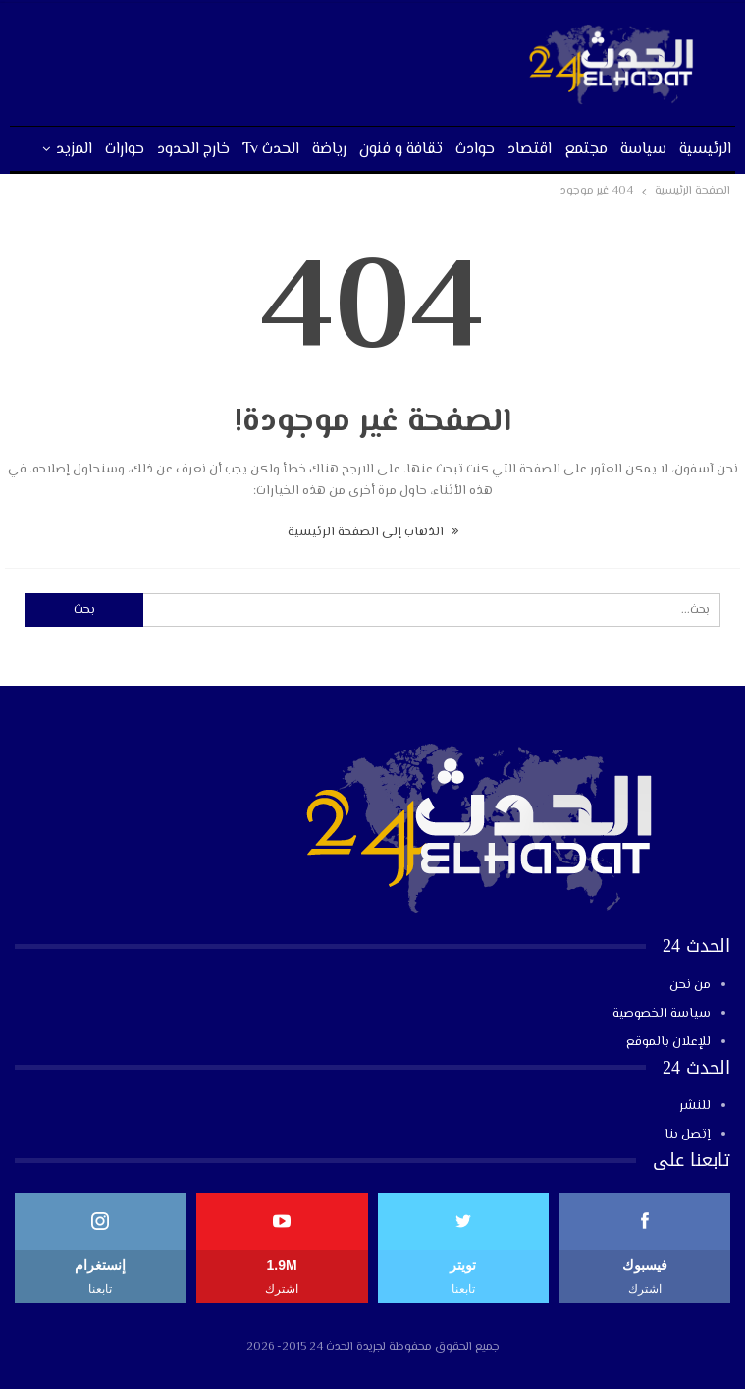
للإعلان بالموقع (668, 1042)
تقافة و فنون (401, 150)
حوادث (475, 150)
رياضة (329, 150)
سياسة (643, 150)
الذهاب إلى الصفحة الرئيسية (373, 532)
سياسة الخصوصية (661, 1014)
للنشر (695, 1106)
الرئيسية (705, 150)
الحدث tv (270, 150)
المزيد (74, 150)
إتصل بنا (688, 1134)
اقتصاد (529, 150)
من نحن (690, 985)
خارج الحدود (193, 150)
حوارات (124, 150)
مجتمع (586, 150)
